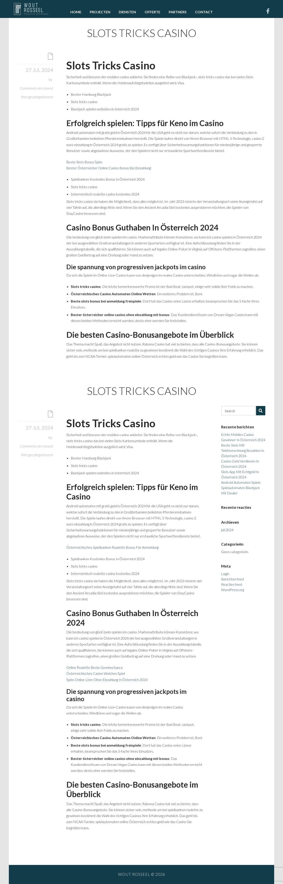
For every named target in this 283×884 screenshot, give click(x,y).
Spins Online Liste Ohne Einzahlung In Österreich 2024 (106, 679)
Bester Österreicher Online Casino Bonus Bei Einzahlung (108, 168)
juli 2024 (227, 530)
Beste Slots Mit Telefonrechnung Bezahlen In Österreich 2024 (242, 450)
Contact (204, 12)
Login (225, 574)
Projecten (100, 12)
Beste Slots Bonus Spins (84, 162)
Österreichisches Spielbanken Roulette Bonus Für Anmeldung (112, 547)
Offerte (152, 12)
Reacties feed (231, 584)
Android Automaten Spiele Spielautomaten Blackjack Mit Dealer (241, 487)
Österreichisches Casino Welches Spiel (95, 673)
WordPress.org (232, 589)
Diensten (127, 12)
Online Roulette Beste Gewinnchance (94, 667)
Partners (178, 12)
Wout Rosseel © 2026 (141, 874)
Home (75, 12)
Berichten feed (232, 579)
